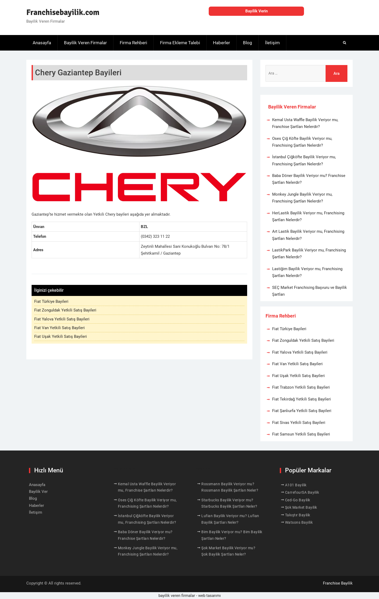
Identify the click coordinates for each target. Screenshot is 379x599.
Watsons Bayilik (299, 522)
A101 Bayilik (296, 485)
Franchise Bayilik (338, 583)
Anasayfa (42, 42)
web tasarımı (209, 595)
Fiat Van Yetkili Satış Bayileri (59, 327)
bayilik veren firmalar (176, 595)
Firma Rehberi (133, 42)
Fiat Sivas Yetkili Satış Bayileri (298, 422)
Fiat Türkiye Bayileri (51, 301)
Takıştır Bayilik (297, 515)
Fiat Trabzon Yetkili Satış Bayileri (301, 387)
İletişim (272, 42)
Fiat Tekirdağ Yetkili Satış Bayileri (301, 399)
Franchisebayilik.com (62, 12)
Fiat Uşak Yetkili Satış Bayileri (60, 336)
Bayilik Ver (38, 491)
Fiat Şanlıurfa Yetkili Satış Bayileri (301, 410)
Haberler (221, 42)
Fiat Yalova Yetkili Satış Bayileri (61, 319)
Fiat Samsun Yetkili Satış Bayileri (301, 434)
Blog (247, 42)
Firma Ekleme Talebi (180, 42)
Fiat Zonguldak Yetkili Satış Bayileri (65, 310)
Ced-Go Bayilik (297, 500)
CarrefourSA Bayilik (302, 492)
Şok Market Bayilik (301, 507)
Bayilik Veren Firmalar (85, 42)
